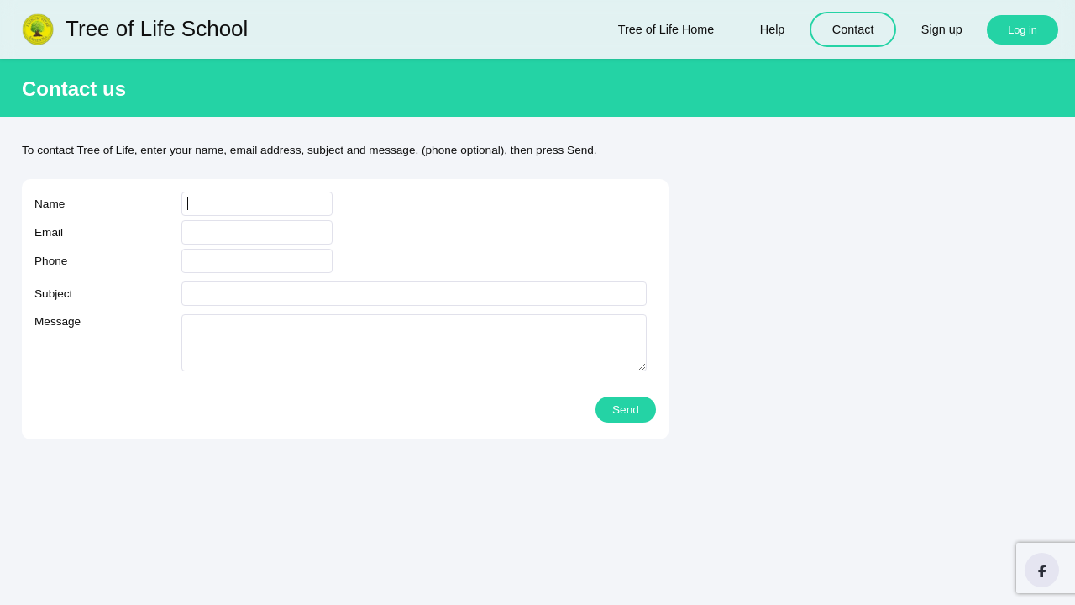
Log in (1022, 30)
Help (772, 29)
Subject (53, 293)
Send (625, 409)
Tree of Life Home (666, 29)
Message (57, 321)
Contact (853, 29)
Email (48, 232)
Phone (50, 261)
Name (49, 203)
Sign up (941, 29)
